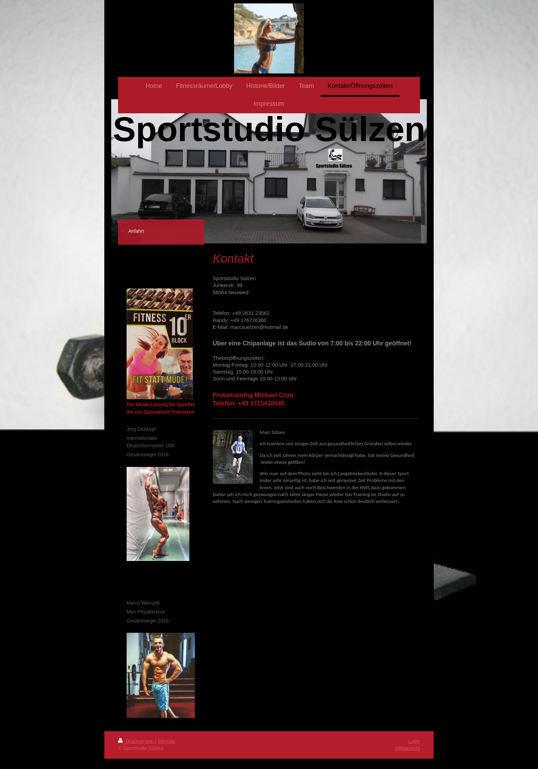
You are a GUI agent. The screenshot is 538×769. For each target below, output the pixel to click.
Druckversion (136, 741)
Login (414, 741)
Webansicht (407, 748)
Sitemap (166, 741)
